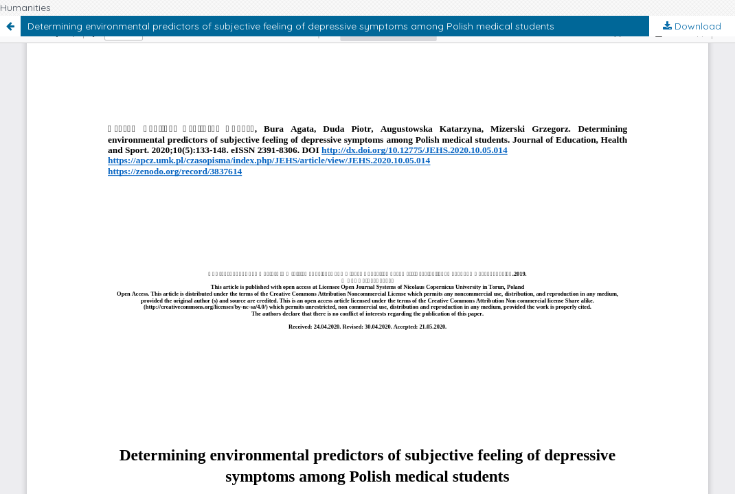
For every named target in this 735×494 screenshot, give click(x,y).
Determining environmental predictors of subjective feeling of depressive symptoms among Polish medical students (290, 26)
